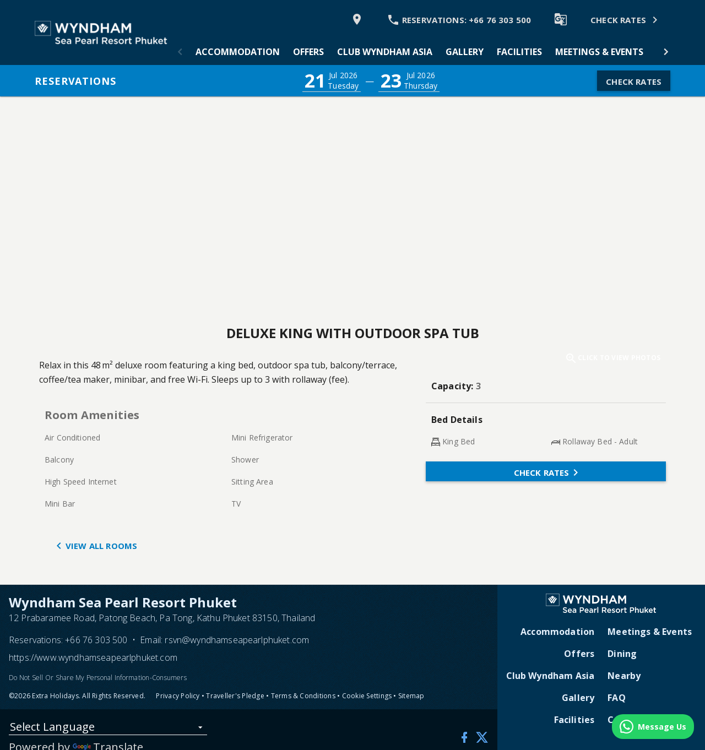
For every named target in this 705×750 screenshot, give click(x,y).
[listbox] (108, 729)
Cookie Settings (367, 695)
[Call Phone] (459, 19)
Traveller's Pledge (235, 695)
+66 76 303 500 (96, 640)
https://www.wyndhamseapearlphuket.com (93, 657)
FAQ (616, 697)
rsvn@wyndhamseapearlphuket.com (237, 640)
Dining (622, 653)
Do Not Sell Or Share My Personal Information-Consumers (98, 677)
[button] (180, 52)
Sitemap (411, 695)
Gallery (465, 52)
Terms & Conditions (303, 695)
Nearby (624, 675)
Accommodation (238, 52)
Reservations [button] (75, 81)
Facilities (519, 52)
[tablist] (423, 52)
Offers (308, 52)
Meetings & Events (599, 52)
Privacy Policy (177, 695)
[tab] (237, 52)
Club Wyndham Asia (384, 52)
